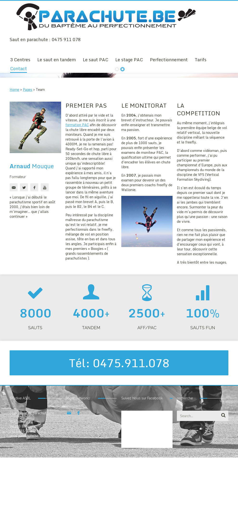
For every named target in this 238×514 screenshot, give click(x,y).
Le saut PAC (95, 59)
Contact (18, 68)
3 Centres (20, 59)
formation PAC (77, 181)
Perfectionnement (169, 59)
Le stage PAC (129, 59)
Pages (27, 146)
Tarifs (200, 59)
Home (14, 146)
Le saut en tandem (56, 59)
